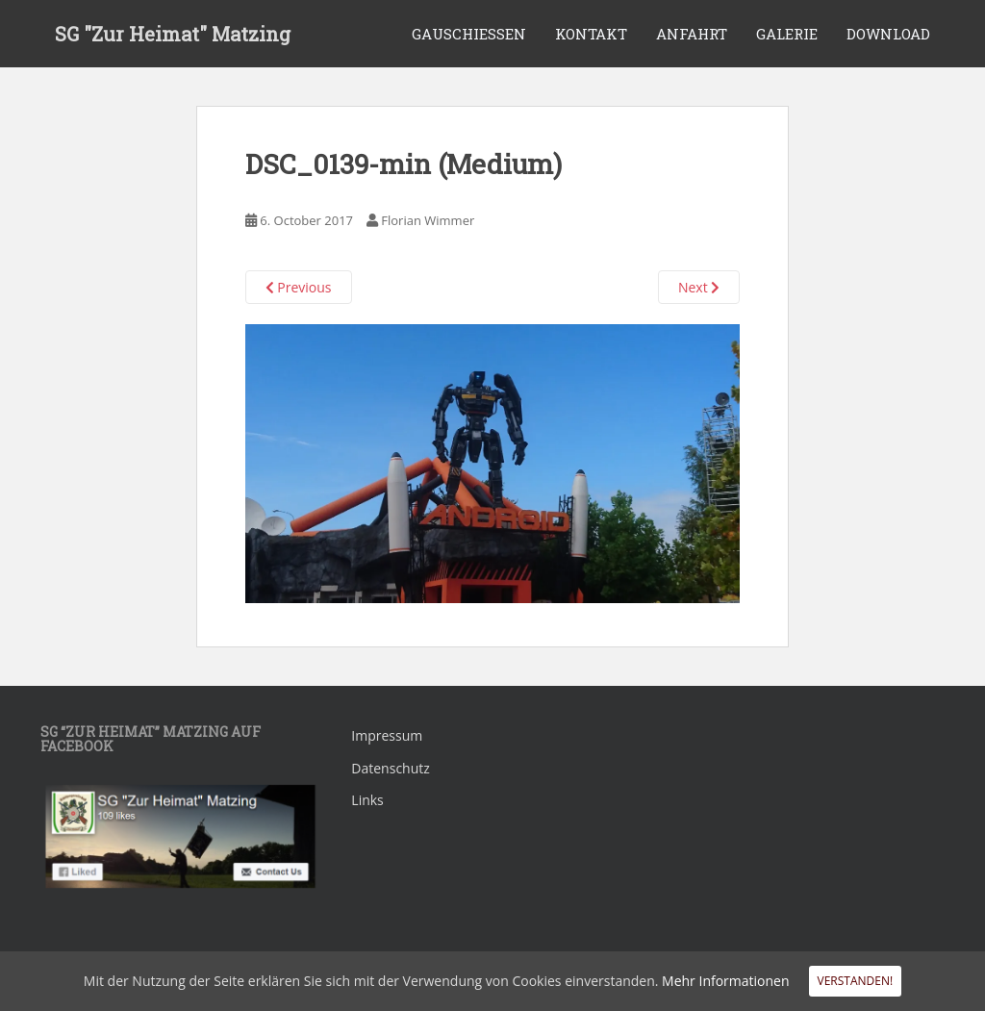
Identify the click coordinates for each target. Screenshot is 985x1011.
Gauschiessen (469, 33)
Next (699, 287)
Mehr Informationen (725, 981)
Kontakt (591, 33)
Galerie (787, 33)
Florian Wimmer (427, 220)
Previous (298, 287)
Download (888, 33)
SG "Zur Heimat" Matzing (172, 33)
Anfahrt (691, 33)
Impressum (386, 735)
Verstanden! (856, 981)
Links (367, 800)
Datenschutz (390, 768)
